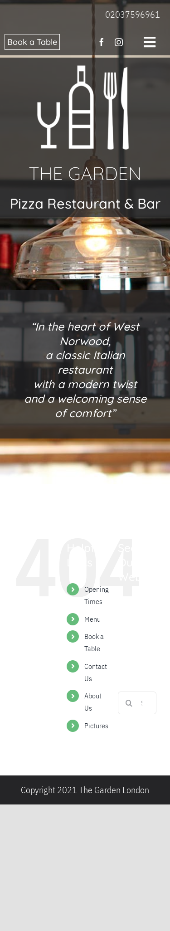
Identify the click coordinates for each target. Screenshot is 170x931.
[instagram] (119, 42)
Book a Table (32, 42)
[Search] (129, 703)
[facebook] (101, 42)
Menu (92, 619)
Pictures (96, 725)
